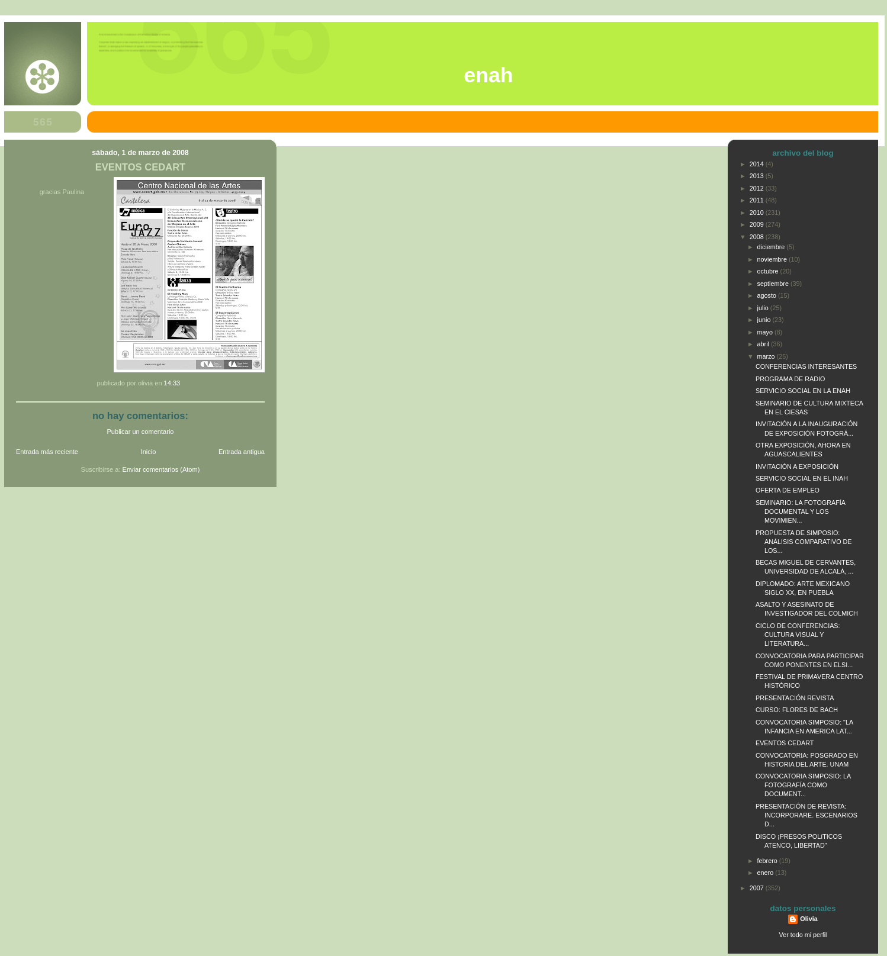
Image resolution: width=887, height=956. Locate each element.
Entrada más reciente (47, 451)
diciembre (772, 246)
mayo (765, 332)
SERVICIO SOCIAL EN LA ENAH (803, 390)
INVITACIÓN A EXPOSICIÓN (797, 466)
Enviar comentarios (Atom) (161, 469)
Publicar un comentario (140, 431)
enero (766, 872)
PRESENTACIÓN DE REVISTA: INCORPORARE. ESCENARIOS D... (806, 815)
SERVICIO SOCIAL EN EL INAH (802, 478)
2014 (758, 164)
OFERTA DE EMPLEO (787, 490)
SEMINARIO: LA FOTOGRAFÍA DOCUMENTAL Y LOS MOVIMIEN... (800, 511)
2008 (758, 236)
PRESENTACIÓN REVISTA (795, 697)
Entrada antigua (241, 451)
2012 (758, 188)
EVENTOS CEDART (140, 167)
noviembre (773, 259)
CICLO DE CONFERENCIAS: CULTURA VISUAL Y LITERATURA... (798, 634)
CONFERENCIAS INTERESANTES (806, 366)
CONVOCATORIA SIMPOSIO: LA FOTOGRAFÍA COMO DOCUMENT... (803, 784)
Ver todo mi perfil (803, 934)
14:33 (172, 383)
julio (763, 307)
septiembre (773, 283)
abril (764, 343)
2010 (758, 212)
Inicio (148, 451)
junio (765, 319)
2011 (758, 200)
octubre (768, 271)
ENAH (488, 75)
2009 (758, 224)
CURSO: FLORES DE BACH (797, 709)
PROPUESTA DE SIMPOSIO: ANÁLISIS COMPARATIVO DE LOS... (804, 541)
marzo (767, 356)
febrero (768, 860)
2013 (758, 175)
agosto (767, 295)
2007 (758, 887)
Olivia (808, 918)
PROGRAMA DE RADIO (790, 378)
